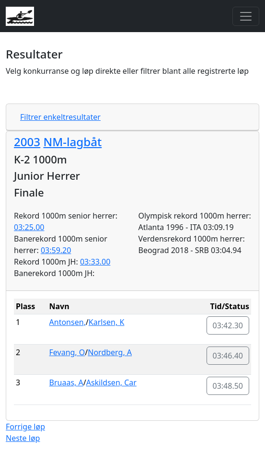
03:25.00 (29, 227)
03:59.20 (56, 250)
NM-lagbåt (72, 142)
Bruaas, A (66, 382)
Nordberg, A (110, 352)
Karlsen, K (107, 322)
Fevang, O (67, 352)
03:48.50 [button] (228, 386)
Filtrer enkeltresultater (60, 117)
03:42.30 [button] (228, 325)
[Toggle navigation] (245, 16)
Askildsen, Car (111, 382)
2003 (27, 142)
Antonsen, (67, 322)
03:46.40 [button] (228, 355)
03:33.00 (95, 261)
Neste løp (23, 438)
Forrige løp (25, 426)
